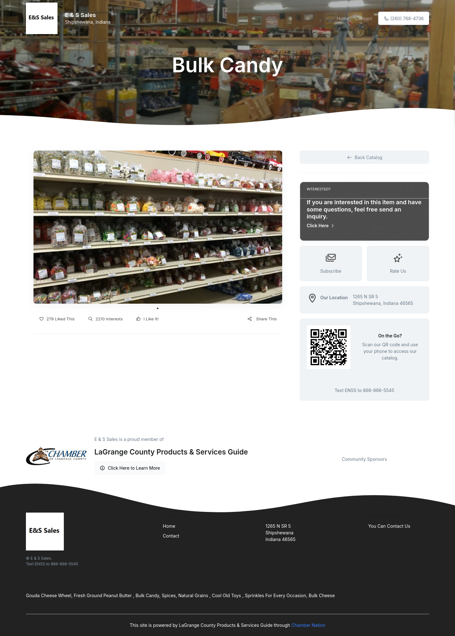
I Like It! (147, 318)
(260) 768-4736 (404, 18)
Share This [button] (261, 318)
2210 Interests (105, 318)
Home (343, 18)
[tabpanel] (157, 227)
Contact (363, 18)
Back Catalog (364, 157)
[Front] (43, 18)
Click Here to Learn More (130, 468)
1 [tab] (158, 308)
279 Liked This (57, 318)
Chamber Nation (308, 625)
